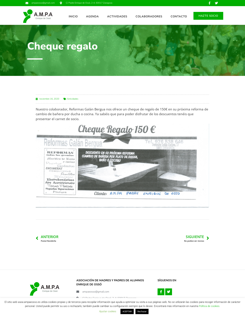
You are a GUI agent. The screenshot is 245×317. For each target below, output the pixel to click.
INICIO (73, 16)
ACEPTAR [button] (127, 311)
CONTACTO (179, 16)
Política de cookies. (209, 306)
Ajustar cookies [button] (107, 311)
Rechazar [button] (141, 311)
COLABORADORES (149, 16)
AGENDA (92, 16)
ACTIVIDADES (117, 16)
